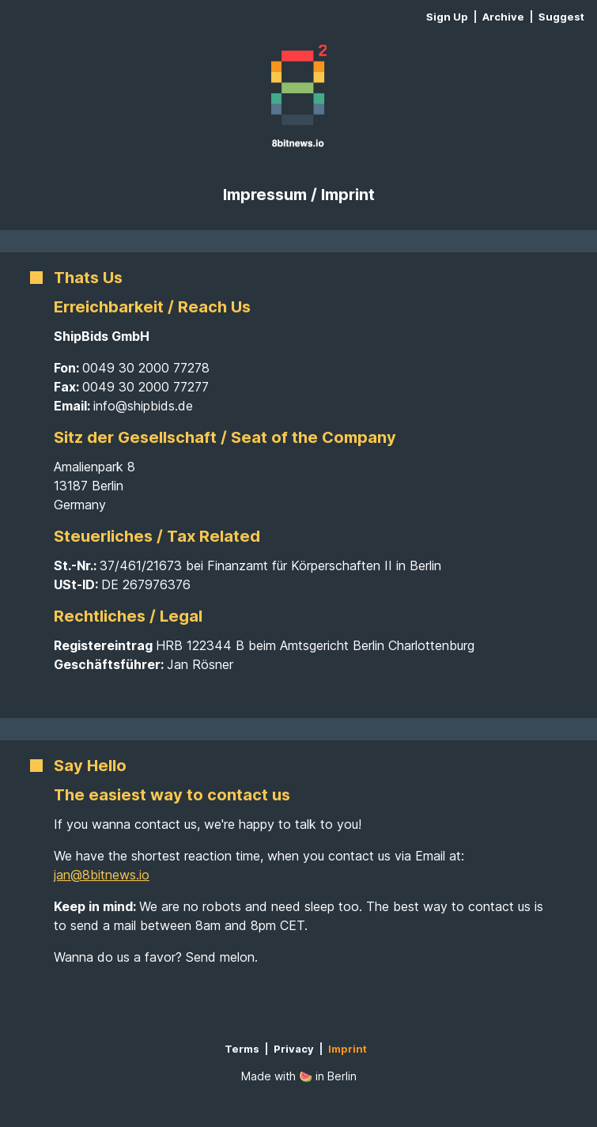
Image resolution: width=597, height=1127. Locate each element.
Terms (242, 1048)
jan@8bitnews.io (101, 875)
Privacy (294, 1048)
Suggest (561, 17)
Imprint (347, 1048)
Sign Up (447, 16)
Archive (503, 16)
